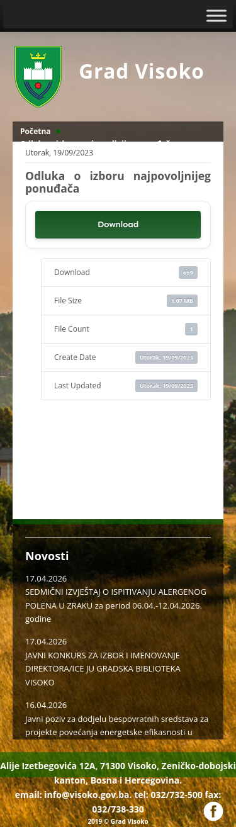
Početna (35, 131)
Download (118, 224)
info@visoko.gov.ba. (88, 795)
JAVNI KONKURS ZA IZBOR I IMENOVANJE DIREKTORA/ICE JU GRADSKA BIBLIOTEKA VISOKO (103, 669)
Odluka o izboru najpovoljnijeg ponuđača (97, 143)
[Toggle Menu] (216, 15)
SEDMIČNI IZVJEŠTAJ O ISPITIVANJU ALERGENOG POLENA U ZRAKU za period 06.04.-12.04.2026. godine (115, 605)
